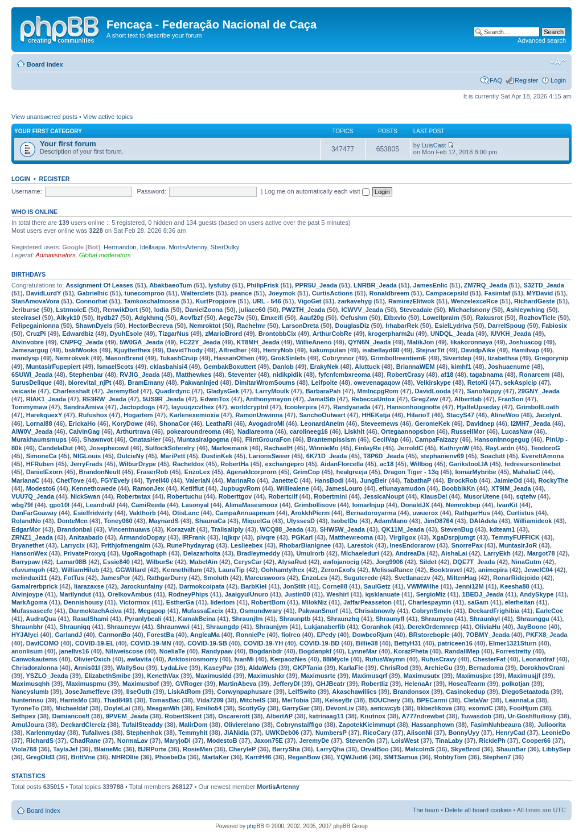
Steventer (242, 374)
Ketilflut (192, 488)
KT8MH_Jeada (258, 342)
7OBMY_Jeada (488, 634)
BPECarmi (432, 700)
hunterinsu (27, 700)
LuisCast (434, 145)
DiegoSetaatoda (525, 691)
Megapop (152, 610)
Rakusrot (489, 317)
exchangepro (284, 463)
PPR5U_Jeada (316, 285)
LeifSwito (302, 691)
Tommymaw (29, 407)
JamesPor (115, 577)
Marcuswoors (265, 577)
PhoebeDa (170, 757)
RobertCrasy (405, 374)
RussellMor (468, 431)
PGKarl (302, 537)
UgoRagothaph (144, 553)
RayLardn (500, 448)
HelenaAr (418, 683)
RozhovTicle (537, 317)
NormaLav (132, 740)
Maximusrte (318, 675)
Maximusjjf (524, 675)
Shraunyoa (437, 618)
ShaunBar (511, 749)
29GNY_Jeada (539, 391)
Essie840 (116, 561)
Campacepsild (447, 293)
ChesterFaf (489, 659)
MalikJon (420, 342)
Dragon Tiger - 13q (411, 471)
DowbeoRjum (372, 634)
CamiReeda (148, 504)
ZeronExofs (338, 569)
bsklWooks (81, 350)
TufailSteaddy (142, 724)
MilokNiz (314, 602)
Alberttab (468, 399)
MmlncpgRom (378, 391)
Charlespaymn (429, 602)
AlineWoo (504, 415)
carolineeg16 (309, 431)
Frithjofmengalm (125, 545)
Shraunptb (294, 618)
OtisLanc (185, 512)
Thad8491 (118, 700)
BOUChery (384, 700)
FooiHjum (523, 708)
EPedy (326, 634)
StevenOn (360, 740)
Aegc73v (231, 317)
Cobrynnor (338, 358)
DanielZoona (204, 309)
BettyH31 (407, 643)
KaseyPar (218, 667)
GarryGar (295, 708)
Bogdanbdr (265, 651)
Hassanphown (433, 724)
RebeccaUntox (373, 399)
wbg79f (22, 504)
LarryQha (330, 749)
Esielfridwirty (93, 512)
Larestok (360, 545)
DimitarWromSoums (265, 382)
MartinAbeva (237, 683)
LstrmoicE (71, 309)
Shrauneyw (123, 626)
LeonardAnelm (322, 423)
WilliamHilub (80, 569)
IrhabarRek (401, 325)
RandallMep (462, 651)
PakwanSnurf (318, 610)
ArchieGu (438, 667)
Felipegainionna (35, 325)
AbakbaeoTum (170, 285)
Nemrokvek (72, 358)
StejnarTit (430, 350)
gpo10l (59, 504)
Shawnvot (98, 439)
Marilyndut (75, 594)
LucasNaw (516, 431)
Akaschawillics (354, 691)
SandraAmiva (84, 407)
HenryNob (278, 350)
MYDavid (540, 293)
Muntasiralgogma (203, 439)
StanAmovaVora (35, 301)
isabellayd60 (380, 350)
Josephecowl (109, 448)
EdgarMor (25, 529)
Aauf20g (311, 317)
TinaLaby (448, 740)
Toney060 (118, 520)
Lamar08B (71, 561)
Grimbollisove (315, 504)
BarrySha (286, 749)
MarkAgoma (29, 602)
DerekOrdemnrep (433, 626)
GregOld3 (40, 757)
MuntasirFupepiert (53, 366)
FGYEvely (114, 480)
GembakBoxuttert (229, 366)
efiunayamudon (402, 488)
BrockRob (462, 480)
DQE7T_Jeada (474, 561)
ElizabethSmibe (107, 675)
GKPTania (308, 667)
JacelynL (548, 415)
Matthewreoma (351, 537)
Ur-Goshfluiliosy (532, 716)
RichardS (40, 740)
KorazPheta (410, 651)
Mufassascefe (31, 610)
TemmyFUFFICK (515, 537)
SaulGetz (377, 586)
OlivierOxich (91, 659)
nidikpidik (287, 374)
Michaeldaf (71, 708)
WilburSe (160, 561)
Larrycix (72, 545)
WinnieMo (324, 448)
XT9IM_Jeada (511, 488)
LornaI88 (39, 423)
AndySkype (537, 594)
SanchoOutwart (322, 415)
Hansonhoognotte (413, 407)
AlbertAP (279, 716)
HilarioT (418, 415)
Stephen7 (497, 757)
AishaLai (454, 553)
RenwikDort (120, 309)
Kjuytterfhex (132, 350)
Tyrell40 (157, 480)
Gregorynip (551, 358)
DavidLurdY (43, 293)
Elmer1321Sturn (513, 643)
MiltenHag (462, 577)
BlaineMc (107, 749)
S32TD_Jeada (543, 285)
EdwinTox (214, 399)
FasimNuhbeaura (495, 724)
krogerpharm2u (391, 333)
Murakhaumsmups (39, 439)
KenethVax (163, 675)
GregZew (424, 399)
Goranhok (376, 626)
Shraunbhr (27, 626)
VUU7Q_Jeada (32, 496)
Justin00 (297, 594)
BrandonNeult (100, 471)
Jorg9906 (389, 561)
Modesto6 (40, 488)
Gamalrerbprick (34, 586)
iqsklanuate (383, 594)
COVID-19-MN (150, 643)
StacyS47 (460, 415)
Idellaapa (153, 247)
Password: (151, 191)
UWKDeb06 (282, 732)
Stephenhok (144, 732)
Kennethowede (94, 488)
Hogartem (138, 415)
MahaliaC (526, 471)
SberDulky (225, 247)
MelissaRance (392, 569)
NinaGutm (526, 561)
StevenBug (457, 529)
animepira (493, 569)
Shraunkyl (485, 618)
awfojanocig (341, 561)
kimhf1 (461, 366)
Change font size (557, 62)
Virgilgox (402, 537)
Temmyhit (192, 732)
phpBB (255, 826)
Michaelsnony (469, 309)
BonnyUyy (463, 732)
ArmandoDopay (142, 537)
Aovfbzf (190, 317)
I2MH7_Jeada (531, 423)
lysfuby (219, 285)
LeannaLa (519, 700)
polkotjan (515, 683)
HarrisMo (74, 700)
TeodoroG (545, 448)
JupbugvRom (240, 488)
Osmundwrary (261, 610)
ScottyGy (251, 708)
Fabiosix (554, 325)
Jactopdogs (137, 407)
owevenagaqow (377, 382)
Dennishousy (83, 602)
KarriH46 (258, 757)
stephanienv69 (441, 456)
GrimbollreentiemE (398, 358)
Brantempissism (331, 439)
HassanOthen (234, 358)
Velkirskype (433, 382)
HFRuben (40, 463)
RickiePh (492, 740)
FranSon (511, 399)
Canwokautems (34, 659)
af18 (447, 374)
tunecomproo (144, 293)
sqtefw (526, 496)
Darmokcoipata (201, 586)
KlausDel (433, 496)
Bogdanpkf (315, 651)
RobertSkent (183, 716)
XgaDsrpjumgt (453, 537)
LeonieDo (555, 732)
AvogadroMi (266, 423)
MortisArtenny (188, 247)
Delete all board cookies (478, 810)
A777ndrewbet (423, 716)
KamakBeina (196, 618)
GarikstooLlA (468, 463)
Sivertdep (457, 358)
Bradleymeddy (258, 553)
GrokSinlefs (288, 358)
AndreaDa (410, 553)
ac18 (386, 463)
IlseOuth (138, 691)
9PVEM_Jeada (127, 716)
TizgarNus (174, 333)
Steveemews (380, 423)
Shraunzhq (343, 618)
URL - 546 (266, 301)
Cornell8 (334, 586)
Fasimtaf (497, 293)
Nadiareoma (255, 431)
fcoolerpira (301, 407)
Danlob (283, 366)
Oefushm (354, 317)
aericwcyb (386, 708)
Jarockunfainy (141, 586)
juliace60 (252, 309)
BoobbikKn (458, 488)
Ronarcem (534, 374)
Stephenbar (86, 374)
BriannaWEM (415, 366)
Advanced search (542, 40)
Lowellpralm (440, 317)
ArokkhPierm (310, 512)
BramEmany (146, 382)
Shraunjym (272, 626)
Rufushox (93, 415)
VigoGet (310, 301)
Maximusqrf (369, 675)
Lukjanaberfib (324, 626)
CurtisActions (332, 293)
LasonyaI (195, 504)
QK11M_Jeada (402, 529)
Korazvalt (180, 529)
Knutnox (373, 716)
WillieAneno (314, 342)
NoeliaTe (172, 651)
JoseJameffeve (87, 691)
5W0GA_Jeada (141, 342)
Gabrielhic (92, 293)
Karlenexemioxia (194, 415)
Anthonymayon (268, 399)
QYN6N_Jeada (369, 342)
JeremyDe (314, 740)
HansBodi (328, 480)
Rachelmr (251, 325)
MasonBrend (124, 358)
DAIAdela (484, 520)
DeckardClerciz (83, 724)
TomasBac (164, 700)
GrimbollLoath (537, 407)
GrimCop (306, 471)
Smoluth (215, 577)
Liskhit (354, 431)
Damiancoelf (70, 716)
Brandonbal (74, 529)
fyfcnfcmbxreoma (344, 374)
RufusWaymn (385, 659)
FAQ (496, 80)
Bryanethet (27, 545)
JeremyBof (122, 391)
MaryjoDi (177, 740)
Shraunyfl (390, 618)
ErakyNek (324, 366)
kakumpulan (327, 350)
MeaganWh (162, 708)
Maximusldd (213, 675)
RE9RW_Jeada (104, 399)
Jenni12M (469, 586)
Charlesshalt (71, 391)
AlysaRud (292, 561)
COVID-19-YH (264, 643)
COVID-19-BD (319, 643)
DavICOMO (42, 643)
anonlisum (27, 651)
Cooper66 (536, 740)
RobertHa (234, 463)
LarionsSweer (269, 456)
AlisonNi (419, 732)
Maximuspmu (86, 683)
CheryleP (242, 749)
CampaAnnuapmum (244, 512)
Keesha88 (514, 586)
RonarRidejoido (516, 577)
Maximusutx (422, 675)
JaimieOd (508, 480)
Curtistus (520, 512)
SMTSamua (401, 757)
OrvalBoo (374, 749)
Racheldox (188, 463)
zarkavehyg (355, 301)
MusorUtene (481, 496)
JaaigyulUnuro (246, 594)
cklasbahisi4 (168, 366)
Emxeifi (272, 317)
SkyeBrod (465, 749)
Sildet (428, 561)
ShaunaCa (210, 520)
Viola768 (23, 749)
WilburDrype (137, 463)
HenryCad (510, 732)
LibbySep (556, 749)
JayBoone (532, 626)
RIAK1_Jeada (46, 399)
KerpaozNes (288, 659)
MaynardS (164, 520)
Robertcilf (282, 496)
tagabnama (486, 374)
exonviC (481, 708)
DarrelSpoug (506, 325)
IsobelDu (344, 520)
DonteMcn (73, 520)
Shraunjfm (247, 618)
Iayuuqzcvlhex (192, 407)
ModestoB (222, 740)
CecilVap (385, 439)
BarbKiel (253, 586)
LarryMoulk (272, 391)
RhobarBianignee (305, 545)
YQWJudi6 (352, 757)
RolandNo (26, 520)
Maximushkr (266, 675)
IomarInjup (368, 504)
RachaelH (278, 448)
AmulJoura (27, 724)
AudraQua (41, 618)
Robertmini (330, 496)
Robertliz (374, 683)
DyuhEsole (126, 333)
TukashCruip (178, 358)
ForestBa (160, 634)
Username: (26, 191)
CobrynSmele (432, 610)
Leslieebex (246, 545)
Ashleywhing (525, 309)
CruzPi (36, 333)
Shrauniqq (74, 626)
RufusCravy (439, 659)
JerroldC (410, 448)
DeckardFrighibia (494, 610)
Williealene (293, 488)
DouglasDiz (352, 325)
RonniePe (250, 634)
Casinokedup (465, 691)
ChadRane (85, 740)
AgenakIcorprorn (251, 471)
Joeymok (281, 293)
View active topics (108, 116)
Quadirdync (172, 391)
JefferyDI (286, 683)
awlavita (139, 659)
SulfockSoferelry (170, 448)
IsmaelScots (115, 366)
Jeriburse (25, 309)
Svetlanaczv (412, 577)
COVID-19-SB (207, 643)
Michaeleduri (360, 553)
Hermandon (120, 247)
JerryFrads (86, 463)
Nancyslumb (29, 691)
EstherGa (180, 602)
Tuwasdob (476, 716)
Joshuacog (525, 342)
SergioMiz (431, 594)
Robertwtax (134, 496)
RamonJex (149, 488)
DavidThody (185, 350)
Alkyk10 (68, 317)
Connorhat (92, 301)
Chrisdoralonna (34, 667)
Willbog (421, 463)
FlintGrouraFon (268, 439)
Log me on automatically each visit (317, 191)
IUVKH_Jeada (510, 333)
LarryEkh (497, 553)
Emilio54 (208, 708)
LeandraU (100, 504)
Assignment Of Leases (99, 285)
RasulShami (90, 618)
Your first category (48, 131)
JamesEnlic (430, 285)
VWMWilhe (423, 586)
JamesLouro (343, 488)
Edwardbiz (77, 333)
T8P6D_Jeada (383, 456)
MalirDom (193, 724)
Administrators (55, 255)
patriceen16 (455, 643)
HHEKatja (376, 415)
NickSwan (85, 496)
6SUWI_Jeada (31, 374)
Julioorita (551, 724)
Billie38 (367, 643)
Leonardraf (538, 659)
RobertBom (268, 602)
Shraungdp (222, 626)
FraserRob (152, 471)
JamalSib (321, 399)
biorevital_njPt (90, 382)
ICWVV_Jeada (362, 309)
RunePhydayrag (191, 545)
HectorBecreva (151, 325)
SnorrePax (467, 545)
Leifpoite (324, 382)
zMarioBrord (223, 333)
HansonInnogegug (501, 439)
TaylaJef (65, 749)
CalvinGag (84, 431)
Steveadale (416, 309)
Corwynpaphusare (244, 691)
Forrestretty (513, 651)
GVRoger (189, 683)
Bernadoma (486, 667)
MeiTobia (295, 700)
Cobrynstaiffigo (299, 724)
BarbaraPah (323, 391)
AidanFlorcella (341, 463)
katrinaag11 (326, 716)
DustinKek (217, 456)
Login (558, 80)
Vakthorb (142, 512)
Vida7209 (210, 700)
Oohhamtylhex (282, 569)
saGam (477, 602)
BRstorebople (429, 634)
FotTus (74, 577)
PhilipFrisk (262, 285)
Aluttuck (367, 366)
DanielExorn (44, 471)
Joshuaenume (509, 366)
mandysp (25, 358)
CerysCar (248, 561)
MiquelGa (256, 520)
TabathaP (418, 480)
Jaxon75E (268, 740)
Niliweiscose (124, 651)
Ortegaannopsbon (408, 431)
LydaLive (174, 667)
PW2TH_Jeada (303, 309)
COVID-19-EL (94, 643)
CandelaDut (55, 448)
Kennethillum (182, 569)
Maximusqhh (30, 683)
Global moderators (105, 255)
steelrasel (25, 317)
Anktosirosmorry (192, 659)
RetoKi (477, 382)
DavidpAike (478, 350)
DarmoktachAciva (95, 610)
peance (241, 293)
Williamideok (533, 520)
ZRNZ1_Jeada (32, 537)
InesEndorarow (412, 545)
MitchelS (252, 700)
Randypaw (217, 651)
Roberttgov (235, 496)
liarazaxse (89, 586)
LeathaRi (219, 423)
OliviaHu (487, 626)
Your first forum (68, 143)
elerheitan (520, 602)
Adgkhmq (148, 317)
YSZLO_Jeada (47, 675)
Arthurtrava (133, 431)
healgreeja (351, 471)
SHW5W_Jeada (341, 529)
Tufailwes (96, 732)
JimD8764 (438, 520)
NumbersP (331, 732)
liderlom (223, 602)
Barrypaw (25, 561)
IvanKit (507, 504)
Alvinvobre (27, 342)
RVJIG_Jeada (139, 374)
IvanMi (244, 659)
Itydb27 (107, 317)
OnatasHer (145, 439)
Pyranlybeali (143, 618)
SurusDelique (31, 382)
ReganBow (304, 757)
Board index (45, 64)
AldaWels (263, 667)
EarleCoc (549, 610)
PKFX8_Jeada (547, 634)
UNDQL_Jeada (452, 333)
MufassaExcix (203, 610)
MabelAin (203, 561)
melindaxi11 (29, 577)
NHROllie (125, 757)
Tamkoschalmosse (151, 301)
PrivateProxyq (85, 553)
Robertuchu (184, 496)
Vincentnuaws (129, 529)
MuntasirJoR (518, 545)
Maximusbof (140, 683)
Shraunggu (532, 618)
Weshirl (337, 594)
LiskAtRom (184, 691)
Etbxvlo (395, 317)
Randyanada (351, 407)
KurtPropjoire (216, 301)
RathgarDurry (167, 577)
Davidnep (480, 423)
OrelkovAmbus (130, 594)
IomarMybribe (475, 471)
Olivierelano (242, 724)
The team (426, 810)
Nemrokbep (463, 504)
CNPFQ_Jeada (82, 342)
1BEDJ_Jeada (482, 594)
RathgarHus (472, 512)
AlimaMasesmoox (251, 504)
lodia (161, 309)
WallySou (130, 667)
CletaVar (475, 700)
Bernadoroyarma (371, 512)
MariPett (173, 456)
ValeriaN (198, 480)
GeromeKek (432, 423)
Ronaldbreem (389, 293)
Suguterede (361, 577)
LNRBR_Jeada (375, 285)
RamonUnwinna (259, 415)
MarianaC (25, 480)
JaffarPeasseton (367, 602)
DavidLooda (433, 391)
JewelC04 (538, 569)
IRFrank (194, 537)
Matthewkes (193, 374)
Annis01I (87, 667)
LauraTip (231, 569)
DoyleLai (117, 708)
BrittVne (83, 757)
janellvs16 (74, 651)
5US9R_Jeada (163, 399)
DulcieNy (130, 456)
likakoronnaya (471, 342)
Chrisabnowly (374, 610)
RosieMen (197, 749)
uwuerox (425, 512)
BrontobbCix (277, 333)
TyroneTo (25, 708)
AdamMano (390, 520)
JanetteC (285, 480)
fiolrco (291, 634)
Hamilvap (525, 350)
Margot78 (541, 553)
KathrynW (454, 448)
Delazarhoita (201, 553)
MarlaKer (215, 757)
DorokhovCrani (542, 667)
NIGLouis (87, 456)
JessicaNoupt (383, 496)
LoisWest (405, 740)
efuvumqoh (28, 569)
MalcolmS (419, 749)
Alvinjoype (27, 594)
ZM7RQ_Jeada (485, 285)
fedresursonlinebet (532, 463)
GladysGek (222, 391)
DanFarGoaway (34, 512)
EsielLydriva (452, 325)
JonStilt (294, 586)
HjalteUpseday (478, 407)
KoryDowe (127, 423)
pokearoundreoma (193, 431)
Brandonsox (411, 691)
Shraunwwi (173, 626)
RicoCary (376, 732)
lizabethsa (503, 358)
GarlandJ (68, 634)
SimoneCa (41, 456)
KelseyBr (338, 700)
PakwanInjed (199, 382)
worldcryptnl (249, 407)
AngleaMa (205, 634)
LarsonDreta (300, 325)
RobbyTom (450, 757)
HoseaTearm (466, 683)
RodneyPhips (188, 594)
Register (526, 80)
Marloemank (229, 448)
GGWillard (131, 569)
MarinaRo (241, 480)
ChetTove (70, 480)
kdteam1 (502, 529)
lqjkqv (231, 537)
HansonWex (29, 553)
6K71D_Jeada (326, 456)
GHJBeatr (330, 683)
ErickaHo (82, 423)
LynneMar (362, 651)
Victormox (135, 602)
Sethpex (23, 716)
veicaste (23, 391)
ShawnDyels (93, 325)
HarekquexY (44, 415)
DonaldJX (415, 504)
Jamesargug (29, 350)
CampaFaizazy (436, 439)
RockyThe (553, 480)
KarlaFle (351, 667)
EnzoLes (314, 577)
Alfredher (233, 350)
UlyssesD (300, 520)
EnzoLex (197, 471)
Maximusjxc (473, 675)
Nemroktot (204, 325)
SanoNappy (484, 391)
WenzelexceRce (474, 301)
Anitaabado (86, 537)
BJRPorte (152, 749)
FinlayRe (368, 448)
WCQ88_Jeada (281, 529)
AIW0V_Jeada (31, 431)
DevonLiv (340, 708)
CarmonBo (114, 634)
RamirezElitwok (411, 301)
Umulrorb (310, 553)
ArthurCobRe (332, 333)
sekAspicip (520, 382)
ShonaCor (174, 423)
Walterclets (197, 293)
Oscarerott (234, 716)
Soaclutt (493, 456)
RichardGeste (534, 301)
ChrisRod (394, 667)
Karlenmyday (45, 732)
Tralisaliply (227, 529)
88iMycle (336, 659)
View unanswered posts (44, 116)
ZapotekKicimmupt (367, 724)
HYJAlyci (25, 634)
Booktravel (445, 569)
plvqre (265, 537)
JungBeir (373, 480)
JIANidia (236, 732)
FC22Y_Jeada (199, 342)
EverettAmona (543, 456)
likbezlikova (434, 708)
